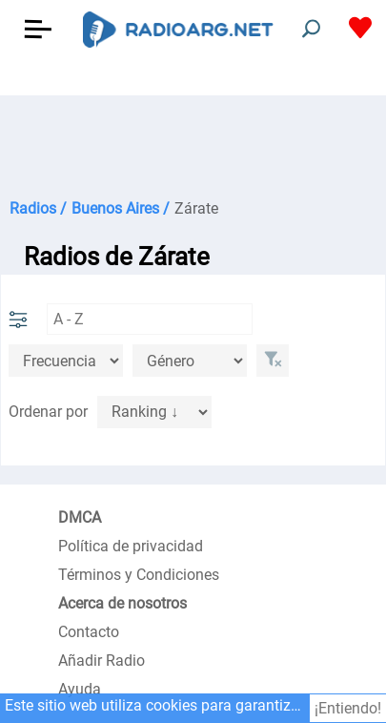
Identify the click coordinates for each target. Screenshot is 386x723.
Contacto (88, 632)
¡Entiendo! (348, 708)
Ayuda (79, 689)
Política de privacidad (130, 546)
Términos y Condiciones (138, 575)
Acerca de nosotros (122, 603)
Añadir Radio (101, 660)
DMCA (79, 517)
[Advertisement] (193, 143)
